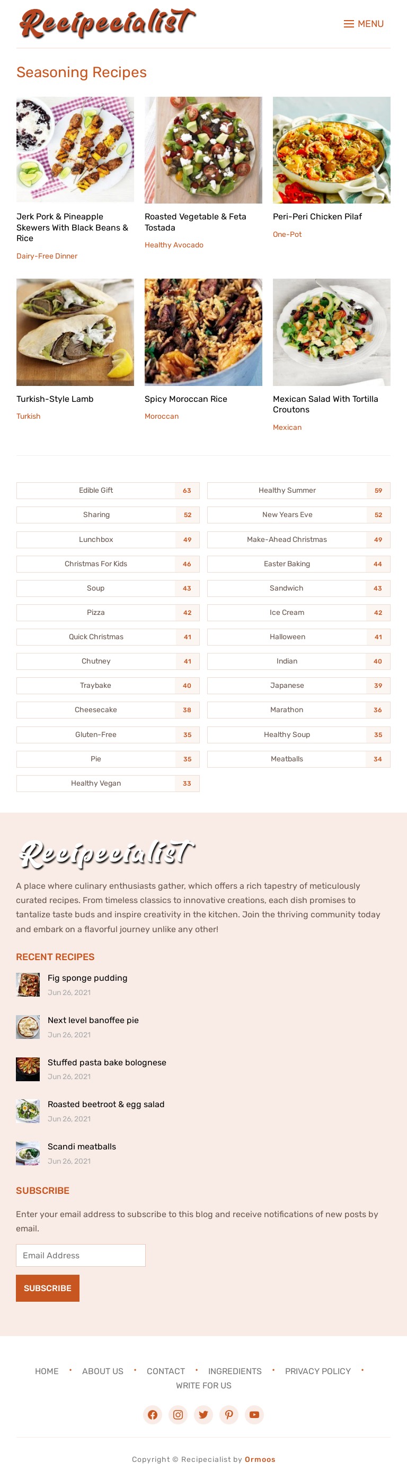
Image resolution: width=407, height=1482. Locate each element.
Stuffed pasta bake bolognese (107, 1062)
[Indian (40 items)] (299, 661)
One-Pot (287, 234)
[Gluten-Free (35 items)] (108, 734)
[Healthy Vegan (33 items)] (108, 783)
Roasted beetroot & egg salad (106, 1104)
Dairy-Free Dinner (46, 256)
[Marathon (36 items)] (299, 710)
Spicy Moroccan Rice (186, 399)
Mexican (287, 427)
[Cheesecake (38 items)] (108, 710)
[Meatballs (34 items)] (299, 759)
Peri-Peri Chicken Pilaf (317, 216)
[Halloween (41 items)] (299, 637)
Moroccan (162, 416)
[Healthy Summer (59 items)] (299, 490)
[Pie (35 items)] (108, 759)
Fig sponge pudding (88, 978)
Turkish (28, 416)
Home (47, 1371)
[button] (364, 24)
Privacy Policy (318, 1371)
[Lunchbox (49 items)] (108, 539)
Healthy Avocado (174, 245)
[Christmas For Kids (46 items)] (108, 564)
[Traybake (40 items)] (108, 685)
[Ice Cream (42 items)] (299, 612)
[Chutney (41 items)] (108, 661)
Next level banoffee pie (93, 1020)
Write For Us (204, 1385)
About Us (102, 1371)
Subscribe (48, 1288)
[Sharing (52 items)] (108, 515)
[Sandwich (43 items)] (299, 588)
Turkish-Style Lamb (55, 399)
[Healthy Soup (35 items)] (299, 734)
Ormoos (260, 1459)
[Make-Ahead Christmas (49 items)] (299, 539)
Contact (166, 1371)
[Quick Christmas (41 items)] (108, 637)
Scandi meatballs (82, 1147)
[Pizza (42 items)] (108, 612)
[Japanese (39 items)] (299, 685)
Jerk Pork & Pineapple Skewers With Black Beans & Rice (72, 227)
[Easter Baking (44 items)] (299, 564)
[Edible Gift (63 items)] (108, 490)
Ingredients (235, 1371)
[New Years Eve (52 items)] (299, 515)
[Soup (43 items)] (108, 588)
